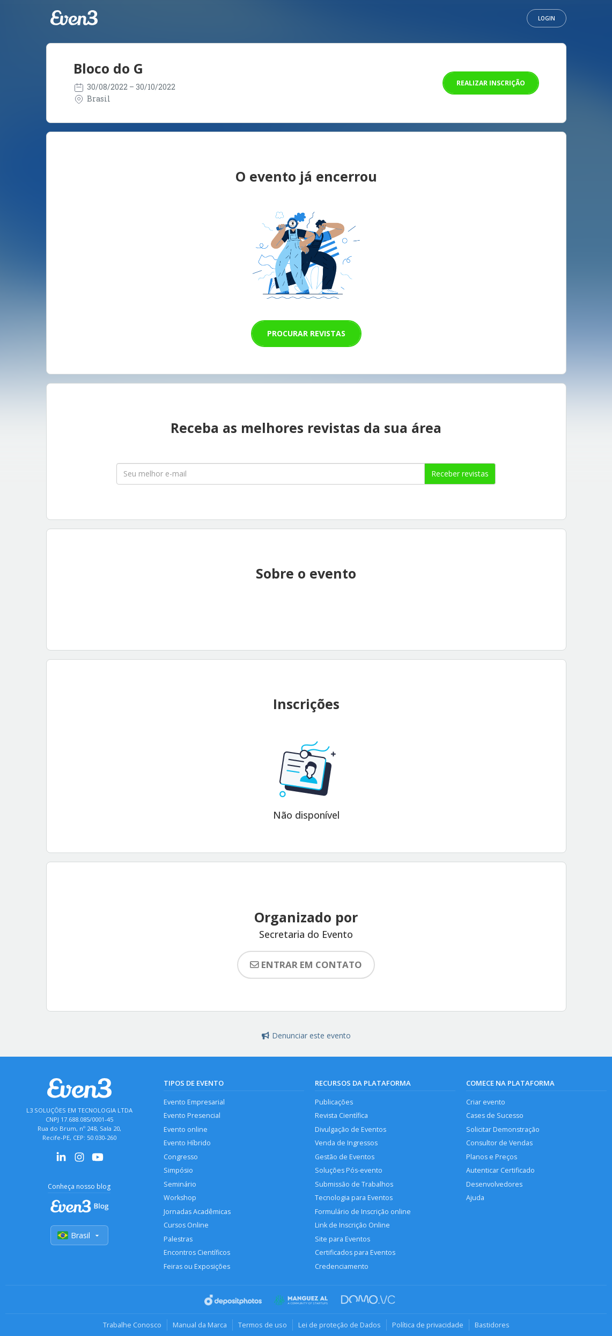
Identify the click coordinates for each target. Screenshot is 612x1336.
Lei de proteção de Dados (339, 1325)
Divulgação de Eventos (350, 1129)
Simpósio (178, 1170)
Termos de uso (262, 1325)
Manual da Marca (200, 1325)
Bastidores (492, 1325)
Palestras (178, 1239)
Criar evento (485, 1102)
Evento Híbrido (187, 1142)
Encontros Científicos (197, 1252)
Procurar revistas (306, 333)
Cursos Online (186, 1225)
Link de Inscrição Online (352, 1225)
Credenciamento (341, 1266)
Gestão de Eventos (344, 1156)
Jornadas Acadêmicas (197, 1211)
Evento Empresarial (194, 1102)
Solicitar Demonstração (503, 1129)
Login (546, 18)
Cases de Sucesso (494, 1115)
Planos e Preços (491, 1156)
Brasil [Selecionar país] (79, 1235)
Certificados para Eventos (355, 1252)
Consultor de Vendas (499, 1142)
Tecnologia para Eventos (354, 1197)
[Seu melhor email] (270, 474)
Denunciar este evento (306, 1035)
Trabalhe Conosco (132, 1325)
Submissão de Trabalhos (354, 1184)
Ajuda (475, 1197)
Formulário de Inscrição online (363, 1211)
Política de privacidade (427, 1325)
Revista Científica (341, 1115)
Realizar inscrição (490, 83)
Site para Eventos (342, 1239)
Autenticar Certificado (500, 1170)
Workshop (180, 1197)
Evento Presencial (192, 1115)
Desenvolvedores (494, 1184)
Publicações (334, 1102)
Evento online (186, 1129)
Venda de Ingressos (346, 1142)
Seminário (180, 1184)
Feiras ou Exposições (197, 1266)
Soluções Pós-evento (348, 1170)
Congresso (181, 1156)
